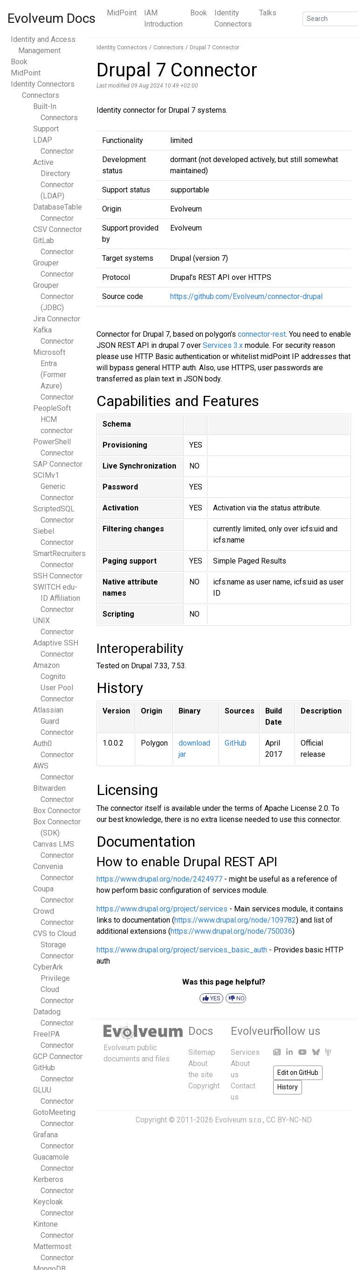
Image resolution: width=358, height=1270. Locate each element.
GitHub (236, 743)
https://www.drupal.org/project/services (161, 908)
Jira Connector (56, 318)
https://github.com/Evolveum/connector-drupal (246, 296)
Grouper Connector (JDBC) (53, 296)
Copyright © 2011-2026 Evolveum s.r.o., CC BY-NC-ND (224, 1119)
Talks (267, 12)
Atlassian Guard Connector (53, 721)
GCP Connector (58, 1056)
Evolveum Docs (51, 18)
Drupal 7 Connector (214, 47)
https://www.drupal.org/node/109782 (235, 920)
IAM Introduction (163, 18)
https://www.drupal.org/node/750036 (231, 931)
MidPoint (122, 12)
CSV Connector (57, 229)
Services (245, 1052)
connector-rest (262, 334)
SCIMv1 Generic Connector (53, 486)
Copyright (204, 1085)
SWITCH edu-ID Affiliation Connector (56, 598)
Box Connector (57, 810)
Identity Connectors (233, 18)
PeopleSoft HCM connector (53, 419)
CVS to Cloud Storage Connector (54, 944)
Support (46, 128)
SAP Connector (58, 464)
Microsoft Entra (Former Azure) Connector (53, 374)
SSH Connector (58, 575)
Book (198, 12)
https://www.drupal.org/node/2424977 (159, 879)
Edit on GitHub (297, 1072)
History (287, 1087)
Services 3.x (223, 345)
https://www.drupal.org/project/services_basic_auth (181, 949)
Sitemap (201, 1052)
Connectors (40, 95)
